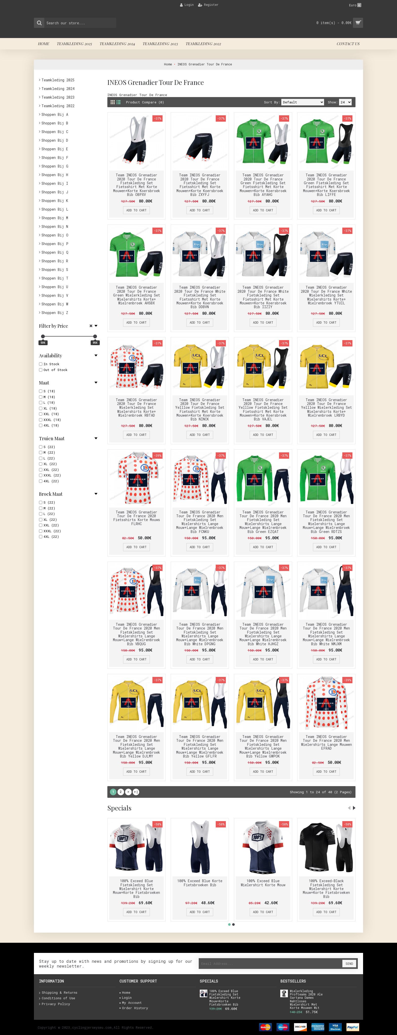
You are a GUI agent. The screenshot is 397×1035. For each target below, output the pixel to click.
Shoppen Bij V (55, 295)
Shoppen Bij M (55, 217)
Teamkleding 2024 (58, 88)
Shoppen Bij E (55, 148)
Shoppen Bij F (55, 157)
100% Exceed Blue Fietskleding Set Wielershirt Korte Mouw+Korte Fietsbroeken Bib (136, 888)
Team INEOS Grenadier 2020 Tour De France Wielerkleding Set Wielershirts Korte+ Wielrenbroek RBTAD (136, 407)
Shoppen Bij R (55, 260)
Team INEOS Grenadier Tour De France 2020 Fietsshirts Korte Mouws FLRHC (136, 518)
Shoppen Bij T (55, 278)
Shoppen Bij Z (55, 312)
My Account (131, 1002)
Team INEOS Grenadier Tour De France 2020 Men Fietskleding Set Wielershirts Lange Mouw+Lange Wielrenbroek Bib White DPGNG (199, 634)
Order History (134, 1008)
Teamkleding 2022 (58, 105)
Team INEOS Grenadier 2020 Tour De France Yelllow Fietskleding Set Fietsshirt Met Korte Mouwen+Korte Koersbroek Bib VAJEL (263, 409)
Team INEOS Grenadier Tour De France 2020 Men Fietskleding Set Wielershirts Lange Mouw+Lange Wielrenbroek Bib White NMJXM (326, 634)
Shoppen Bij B (55, 123)
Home (125, 992)
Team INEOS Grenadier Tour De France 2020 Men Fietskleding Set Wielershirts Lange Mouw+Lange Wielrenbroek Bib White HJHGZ (263, 634)
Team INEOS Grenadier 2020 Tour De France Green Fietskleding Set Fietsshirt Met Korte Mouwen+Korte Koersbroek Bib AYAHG (263, 185)
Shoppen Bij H (55, 174)
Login (126, 997)
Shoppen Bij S (55, 269)
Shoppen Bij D (55, 140)
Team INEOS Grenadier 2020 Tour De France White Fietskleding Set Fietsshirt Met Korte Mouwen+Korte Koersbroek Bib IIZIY (263, 297)
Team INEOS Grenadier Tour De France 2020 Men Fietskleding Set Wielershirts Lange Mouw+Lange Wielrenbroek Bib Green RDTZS (326, 522)
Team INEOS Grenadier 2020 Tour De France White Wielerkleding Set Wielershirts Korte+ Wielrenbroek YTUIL (326, 295)
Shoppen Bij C (55, 131)
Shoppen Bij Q (55, 252)
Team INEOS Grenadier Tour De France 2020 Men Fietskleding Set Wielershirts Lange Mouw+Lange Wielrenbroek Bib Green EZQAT (263, 522)
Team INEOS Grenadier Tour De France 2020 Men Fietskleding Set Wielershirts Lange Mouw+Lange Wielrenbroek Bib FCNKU (199, 522)
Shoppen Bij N (55, 226)
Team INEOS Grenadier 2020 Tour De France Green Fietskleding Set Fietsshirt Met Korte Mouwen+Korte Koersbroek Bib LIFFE (326, 185)
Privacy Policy (54, 1004)
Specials (119, 807)
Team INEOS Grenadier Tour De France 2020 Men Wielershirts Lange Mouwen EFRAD (326, 742)
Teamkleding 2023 (58, 97)
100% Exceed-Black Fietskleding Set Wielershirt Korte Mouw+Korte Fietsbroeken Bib (326, 888)
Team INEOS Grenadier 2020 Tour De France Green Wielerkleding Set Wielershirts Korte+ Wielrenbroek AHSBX (136, 295)
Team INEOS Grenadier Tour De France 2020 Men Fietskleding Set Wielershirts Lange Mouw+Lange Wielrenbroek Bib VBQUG (136, 634)
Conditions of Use (57, 998)
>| (136, 791)
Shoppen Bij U (55, 286)
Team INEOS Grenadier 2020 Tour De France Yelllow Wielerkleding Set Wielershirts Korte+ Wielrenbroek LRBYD (326, 407)
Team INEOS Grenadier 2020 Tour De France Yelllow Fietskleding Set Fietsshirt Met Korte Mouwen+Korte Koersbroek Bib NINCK (199, 409)
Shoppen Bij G (55, 166)
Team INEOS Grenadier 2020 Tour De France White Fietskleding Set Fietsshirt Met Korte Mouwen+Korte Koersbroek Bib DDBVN (199, 297)
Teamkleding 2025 (58, 80)
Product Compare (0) (145, 102)
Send (349, 964)
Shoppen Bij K (55, 200)
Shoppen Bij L (55, 209)
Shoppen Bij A (55, 114)
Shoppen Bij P (55, 243)
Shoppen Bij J (55, 192)
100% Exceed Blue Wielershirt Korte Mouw (263, 882)
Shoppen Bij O (55, 235)
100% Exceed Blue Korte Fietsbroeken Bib (199, 882)
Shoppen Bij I (55, 183)
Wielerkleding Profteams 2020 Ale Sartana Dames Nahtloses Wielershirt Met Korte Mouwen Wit (306, 999)
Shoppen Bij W (55, 304)
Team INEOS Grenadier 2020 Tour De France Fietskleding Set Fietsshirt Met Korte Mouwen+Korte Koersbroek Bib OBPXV (136, 185)
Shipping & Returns (58, 992)
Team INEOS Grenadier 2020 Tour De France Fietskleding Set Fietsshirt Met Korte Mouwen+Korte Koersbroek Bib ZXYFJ (199, 185)
